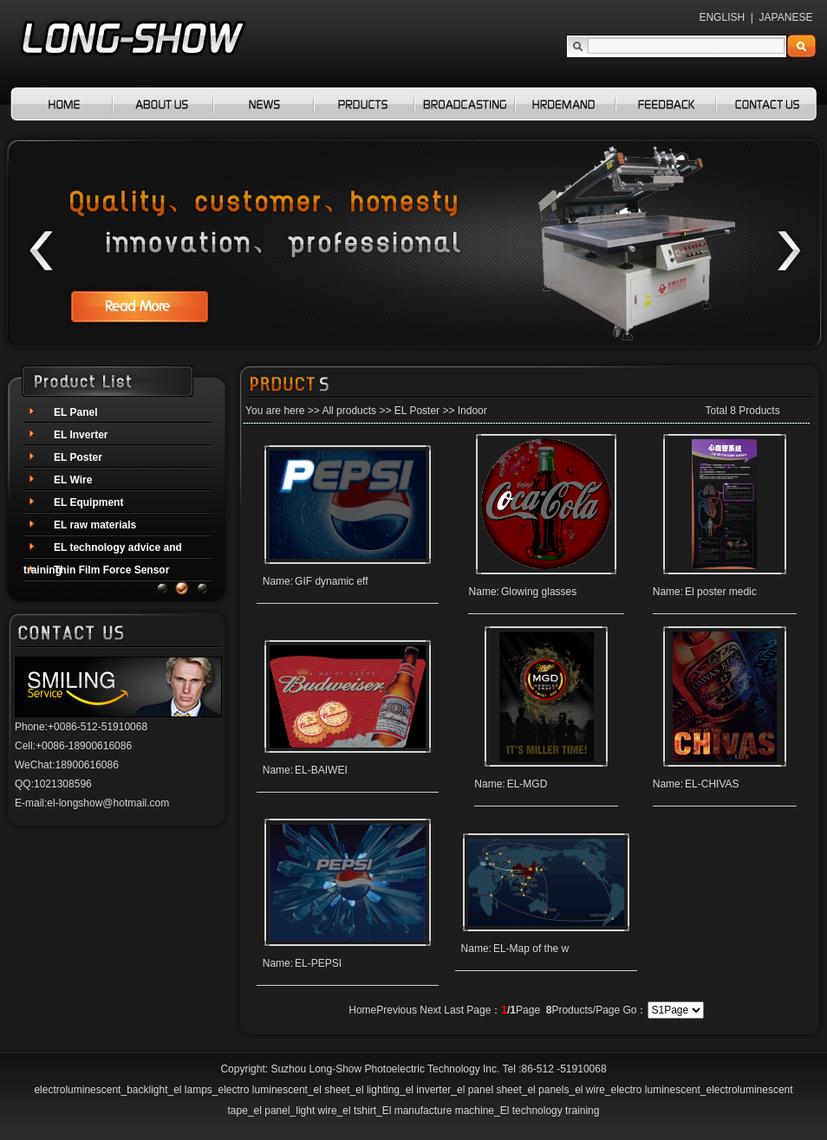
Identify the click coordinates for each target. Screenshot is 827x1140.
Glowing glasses (540, 592)
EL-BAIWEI (329, 770)
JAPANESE (786, 17)
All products (349, 411)
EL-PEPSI (326, 963)
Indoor (472, 411)
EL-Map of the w (540, 948)
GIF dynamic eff (339, 581)
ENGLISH (722, 17)
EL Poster (417, 411)
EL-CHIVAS (706, 784)
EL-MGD (528, 784)
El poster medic (715, 592)
